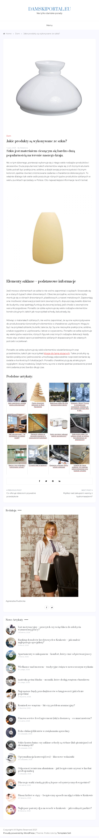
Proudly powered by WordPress (19, 833)
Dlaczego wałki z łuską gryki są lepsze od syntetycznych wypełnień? (54, 782)
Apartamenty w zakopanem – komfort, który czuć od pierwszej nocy (55, 654)
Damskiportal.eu (49, 9)
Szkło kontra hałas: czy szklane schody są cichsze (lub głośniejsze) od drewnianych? (55, 744)
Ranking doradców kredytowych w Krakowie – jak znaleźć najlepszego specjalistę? (49, 641)
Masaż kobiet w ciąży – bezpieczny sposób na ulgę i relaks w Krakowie (55, 795)
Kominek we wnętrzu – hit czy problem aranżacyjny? (46, 705)
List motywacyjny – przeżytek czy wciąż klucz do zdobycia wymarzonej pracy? (49, 628)
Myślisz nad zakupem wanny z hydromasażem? (78, 495)
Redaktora (24, 148)
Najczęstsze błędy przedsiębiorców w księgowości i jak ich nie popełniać (51, 692)
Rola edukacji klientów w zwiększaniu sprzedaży (44, 731)
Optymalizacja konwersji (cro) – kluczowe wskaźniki (46, 756)
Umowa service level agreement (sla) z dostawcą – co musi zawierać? (55, 718)
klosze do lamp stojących (57, 353)
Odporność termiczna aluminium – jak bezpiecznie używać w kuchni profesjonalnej (54, 769)
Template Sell (64, 833)
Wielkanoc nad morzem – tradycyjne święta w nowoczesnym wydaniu (55, 666)
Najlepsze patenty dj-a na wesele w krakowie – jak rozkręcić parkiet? (55, 808)
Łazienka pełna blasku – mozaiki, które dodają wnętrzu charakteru (53, 679)
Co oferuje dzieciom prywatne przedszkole (21, 495)
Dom (8, 136)
